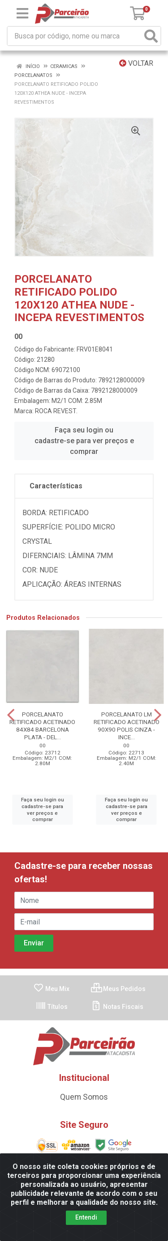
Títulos (51, 1006)
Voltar (136, 63)
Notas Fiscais (117, 1006)
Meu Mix (51, 988)
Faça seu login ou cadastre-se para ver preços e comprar (84, 441)
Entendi (86, 1220)
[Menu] (22, 13)
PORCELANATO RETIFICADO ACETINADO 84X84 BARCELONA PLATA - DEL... (42, 726)
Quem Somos (84, 1097)
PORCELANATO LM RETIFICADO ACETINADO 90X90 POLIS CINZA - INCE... (126, 726)
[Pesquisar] (151, 36)
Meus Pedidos (118, 988)
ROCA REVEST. (56, 411)
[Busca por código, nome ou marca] (75, 36)
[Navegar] (10, 715)
